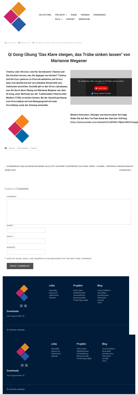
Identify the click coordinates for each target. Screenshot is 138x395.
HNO (53, 42)
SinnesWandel (67, 42)
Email (10, 236)
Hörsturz (12, 148)
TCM (74, 42)
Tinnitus (78, 42)
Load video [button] (102, 88)
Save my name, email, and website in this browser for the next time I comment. (49, 259)
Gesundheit (46, 42)
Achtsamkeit (39, 42)
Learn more (101, 83)
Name (9, 225)
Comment (11, 197)
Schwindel (58, 42)
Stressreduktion (22, 148)
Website (11, 247)
